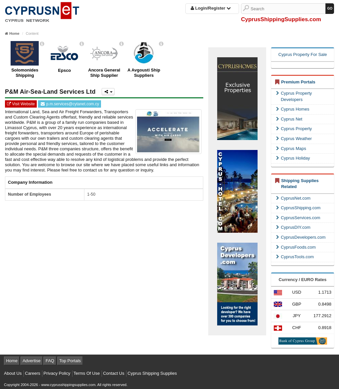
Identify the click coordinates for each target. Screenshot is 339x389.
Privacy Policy (56, 373)
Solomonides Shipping (24, 73)
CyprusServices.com (298, 217)
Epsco (64, 70)
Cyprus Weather (294, 138)
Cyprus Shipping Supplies (152, 373)
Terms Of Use (86, 373)
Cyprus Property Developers (294, 96)
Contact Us (113, 373)
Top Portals (70, 360)
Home (12, 360)
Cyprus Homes (292, 109)
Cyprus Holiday (293, 158)
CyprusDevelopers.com (300, 237)
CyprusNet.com (293, 198)
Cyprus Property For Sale (302, 54)
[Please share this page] (108, 91)
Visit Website (21, 104)
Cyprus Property (294, 128)
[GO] (329, 8)
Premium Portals (298, 81)
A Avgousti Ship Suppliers (143, 73)
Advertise (31, 360)
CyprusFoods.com (295, 247)
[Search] (288, 8)
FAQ (50, 360)
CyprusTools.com (295, 256)
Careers (32, 373)
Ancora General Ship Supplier (104, 73)
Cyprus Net (289, 119)
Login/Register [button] (211, 8)
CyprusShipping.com (298, 207)
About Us (13, 373)
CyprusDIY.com (293, 227)
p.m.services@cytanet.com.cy (69, 104)
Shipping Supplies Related (299, 183)
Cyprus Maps (291, 148)
